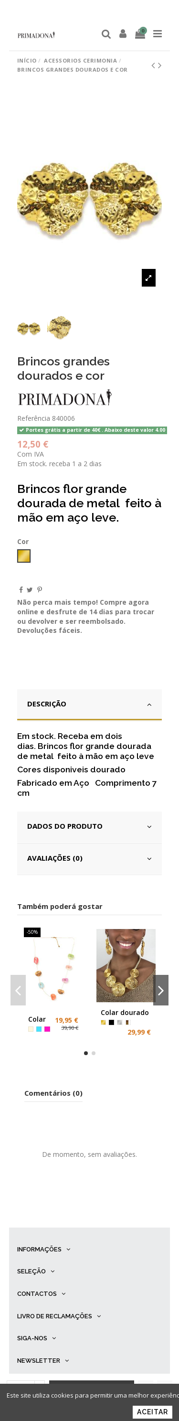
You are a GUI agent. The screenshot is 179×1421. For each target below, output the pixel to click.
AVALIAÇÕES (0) (89, 858)
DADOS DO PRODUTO (89, 826)
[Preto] (111, 1022)
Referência (33, 418)
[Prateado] (119, 1022)
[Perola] (30, 1029)
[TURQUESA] (39, 1029)
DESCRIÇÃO (89, 704)
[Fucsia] (47, 1029)
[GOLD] (103, 1022)
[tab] (89, 705)
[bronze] (128, 1022)
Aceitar (152, 1412)
